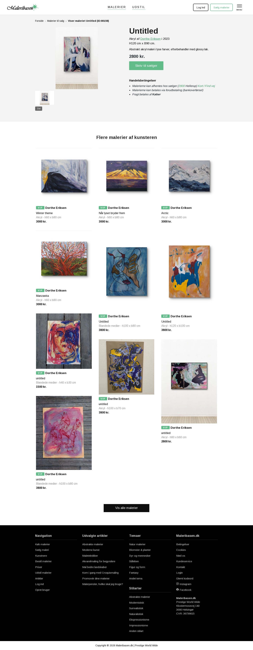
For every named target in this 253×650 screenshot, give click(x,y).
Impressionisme (138, 625)
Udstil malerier (43, 572)
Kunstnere (41, 555)
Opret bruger (42, 589)
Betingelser (182, 544)
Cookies (181, 549)
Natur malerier (137, 544)
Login (179, 572)
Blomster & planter (140, 549)
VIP (40, 207)
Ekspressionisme (139, 619)
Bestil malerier (43, 561)
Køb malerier (42, 544)
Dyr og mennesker (140, 555)
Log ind (200, 7)
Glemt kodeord (184, 578)
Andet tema (135, 578)
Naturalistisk (136, 614)
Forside (39, 20)
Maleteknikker (90, 555)
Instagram (183, 584)
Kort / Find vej (206, 85)
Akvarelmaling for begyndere (98, 561)
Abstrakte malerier (92, 544)
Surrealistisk (136, 608)
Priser (38, 567)
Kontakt (180, 567)
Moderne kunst (90, 549)
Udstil (138, 7)
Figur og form (137, 567)
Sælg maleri (42, 549)
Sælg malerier (221, 7)
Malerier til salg (55, 20)
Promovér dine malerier (96, 578)
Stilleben (134, 561)
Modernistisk (136, 602)
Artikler (39, 578)
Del (39, 108)
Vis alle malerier (126, 508)
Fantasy (134, 572)
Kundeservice (184, 561)
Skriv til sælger (146, 65)
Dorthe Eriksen (150, 38)
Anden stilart (136, 631)
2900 (181, 85)
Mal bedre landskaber (94, 567)
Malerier (117, 7)
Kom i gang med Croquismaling (100, 572)
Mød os (180, 555)
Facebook (183, 589)
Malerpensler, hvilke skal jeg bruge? (102, 584)
